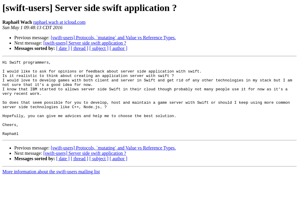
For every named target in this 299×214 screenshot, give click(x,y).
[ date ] (63, 48)
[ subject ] (98, 48)
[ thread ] (79, 48)
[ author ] (119, 48)
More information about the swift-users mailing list (51, 186)
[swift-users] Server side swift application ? (84, 42)
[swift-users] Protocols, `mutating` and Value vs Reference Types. (113, 37)
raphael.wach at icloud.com (59, 22)
